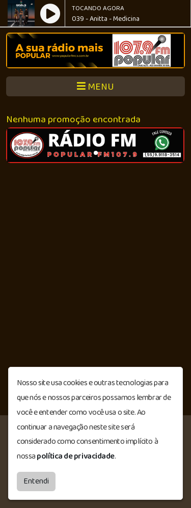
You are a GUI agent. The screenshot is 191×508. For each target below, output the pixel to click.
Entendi (36, 481)
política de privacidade (76, 456)
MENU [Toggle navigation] (95, 87)
